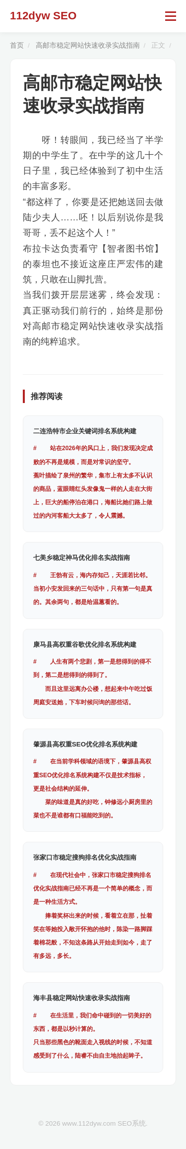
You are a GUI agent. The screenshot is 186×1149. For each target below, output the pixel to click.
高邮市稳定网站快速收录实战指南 (88, 45)
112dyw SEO (43, 15)
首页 (17, 45)
